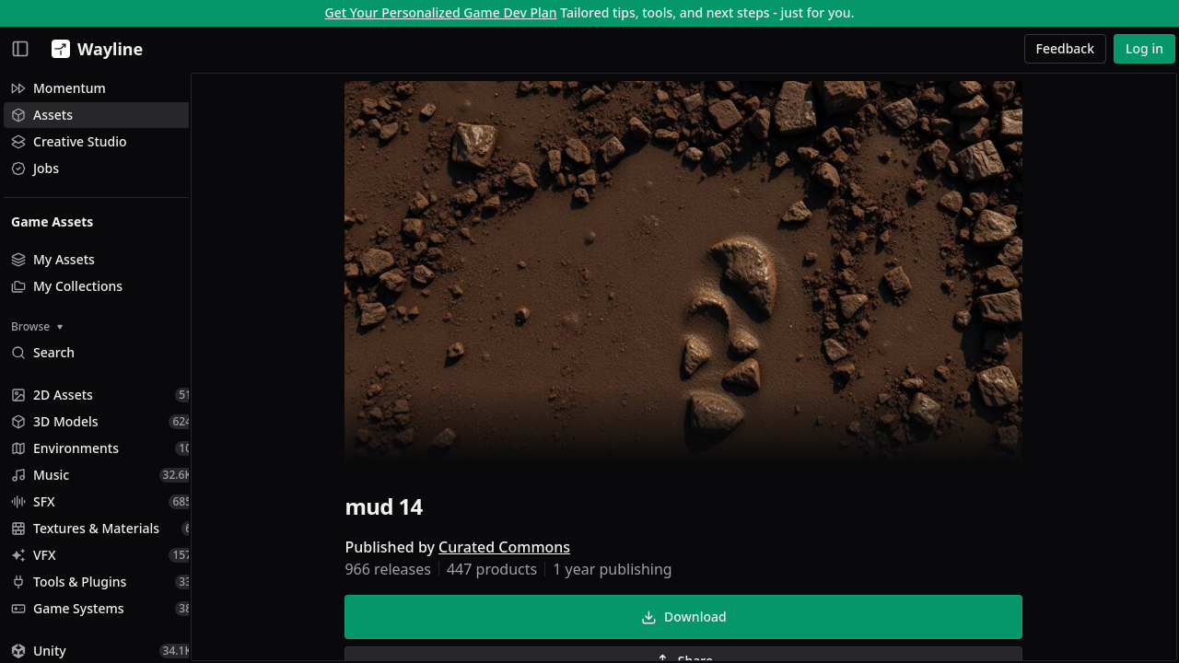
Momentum (58, 88)
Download (692, 618)
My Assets (53, 259)
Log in (1144, 48)
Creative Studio (69, 141)
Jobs (35, 168)
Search (43, 352)
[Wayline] (93, 48)
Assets (42, 114)
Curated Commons (513, 549)
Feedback (1065, 48)
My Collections (67, 286)
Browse (37, 326)
